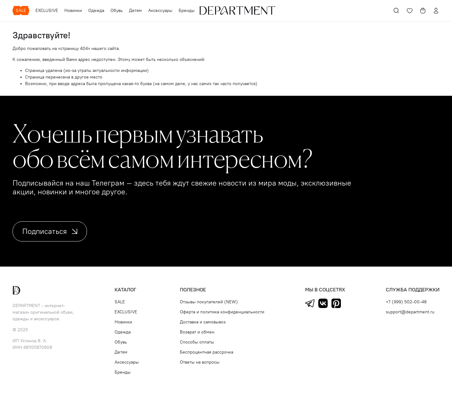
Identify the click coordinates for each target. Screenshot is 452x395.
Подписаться (49, 231)
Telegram (310, 303)
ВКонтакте (323, 303)
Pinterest (336, 303)
